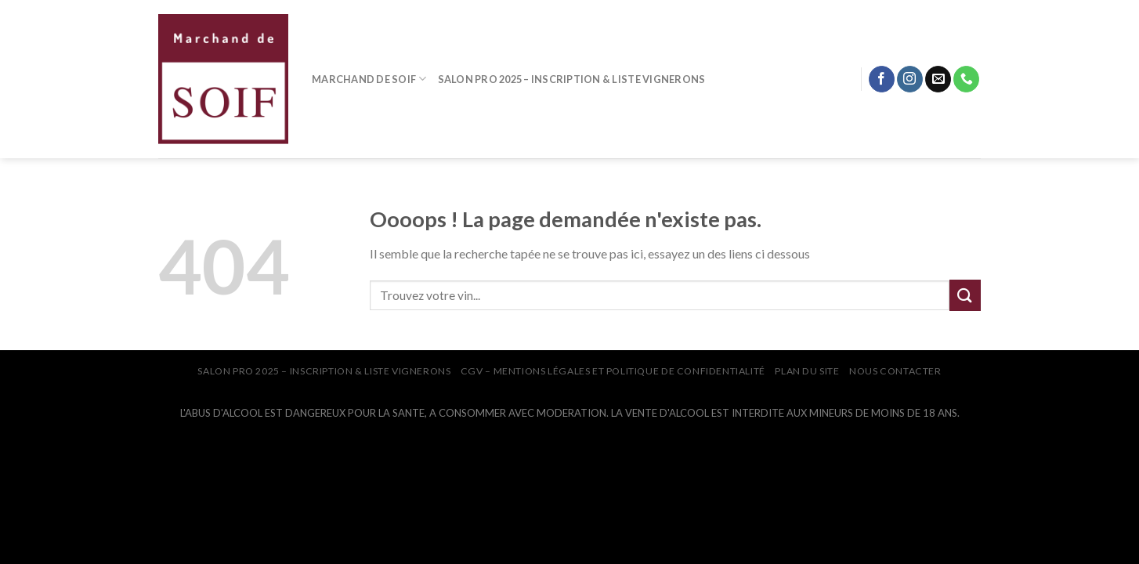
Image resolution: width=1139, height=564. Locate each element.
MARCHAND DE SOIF (369, 78)
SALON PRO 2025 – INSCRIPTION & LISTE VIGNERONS (572, 79)
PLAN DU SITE (807, 371)
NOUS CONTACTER (895, 371)
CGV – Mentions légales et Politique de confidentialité (613, 371)
